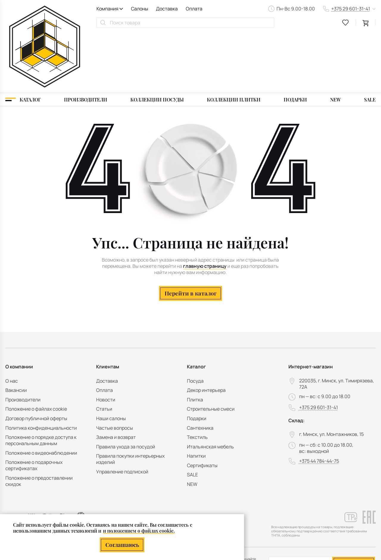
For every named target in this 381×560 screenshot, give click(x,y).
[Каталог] (23, 39)
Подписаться (354, 502)
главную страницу (205, 207)
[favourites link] (345, 22)
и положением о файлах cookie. (139, 531)
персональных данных (338, 515)
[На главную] (44, 17)
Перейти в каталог (191, 233)
